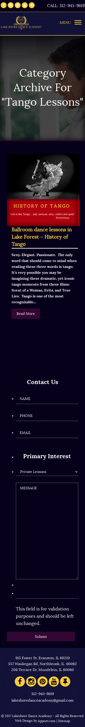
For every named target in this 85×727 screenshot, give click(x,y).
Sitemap (64, 721)
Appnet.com (47, 721)
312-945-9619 (42, 694)
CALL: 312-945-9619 (66, 6)
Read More (26, 314)
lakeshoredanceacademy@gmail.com (42, 700)
